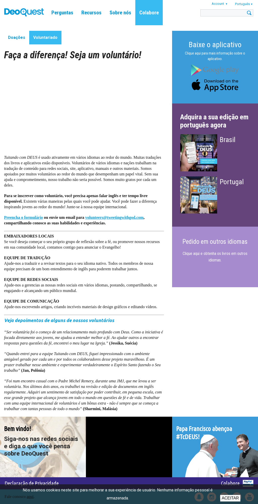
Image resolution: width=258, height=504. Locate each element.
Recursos (91, 13)
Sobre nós (120, 13)
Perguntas (62, 13)
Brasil (227, 140)
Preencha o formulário (23, 217)
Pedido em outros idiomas (214, 241)
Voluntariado (45, 37)
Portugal (232, 182)
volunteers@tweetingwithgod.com (114, 217)
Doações (16, 37)
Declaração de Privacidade (32, 483)
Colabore (149, 13)
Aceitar (230, 498)
